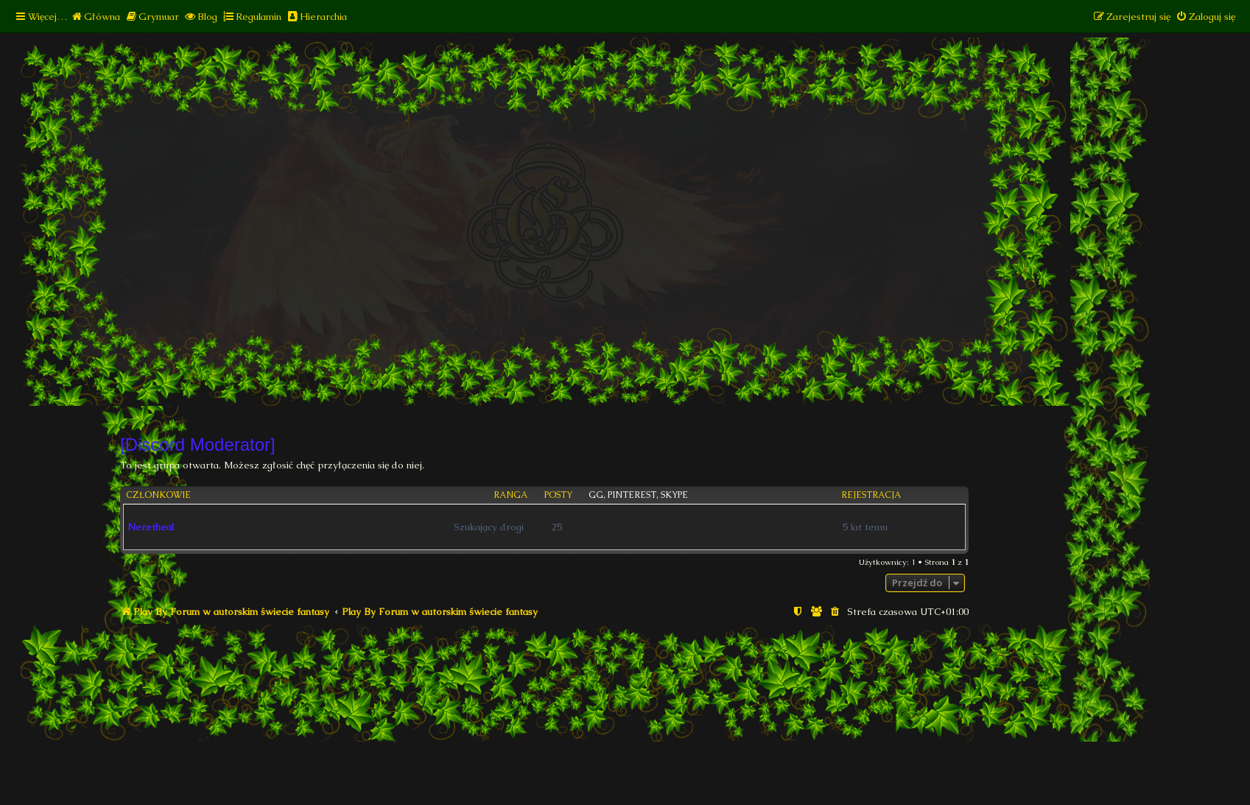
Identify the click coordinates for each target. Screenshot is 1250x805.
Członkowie (158, 495)
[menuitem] (95, 16)
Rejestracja (871, 495)
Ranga (510, 495)
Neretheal (150, 527)
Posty (558, 495)
